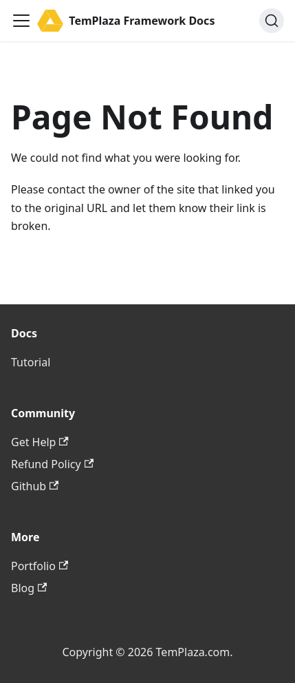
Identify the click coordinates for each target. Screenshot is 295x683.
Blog (29, 588)
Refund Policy (52, 464)
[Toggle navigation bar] (21, 20)
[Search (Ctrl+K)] (271, 20)
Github (34, 486)
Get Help (40, 442)
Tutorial (30, 362)
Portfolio (39, 566)
